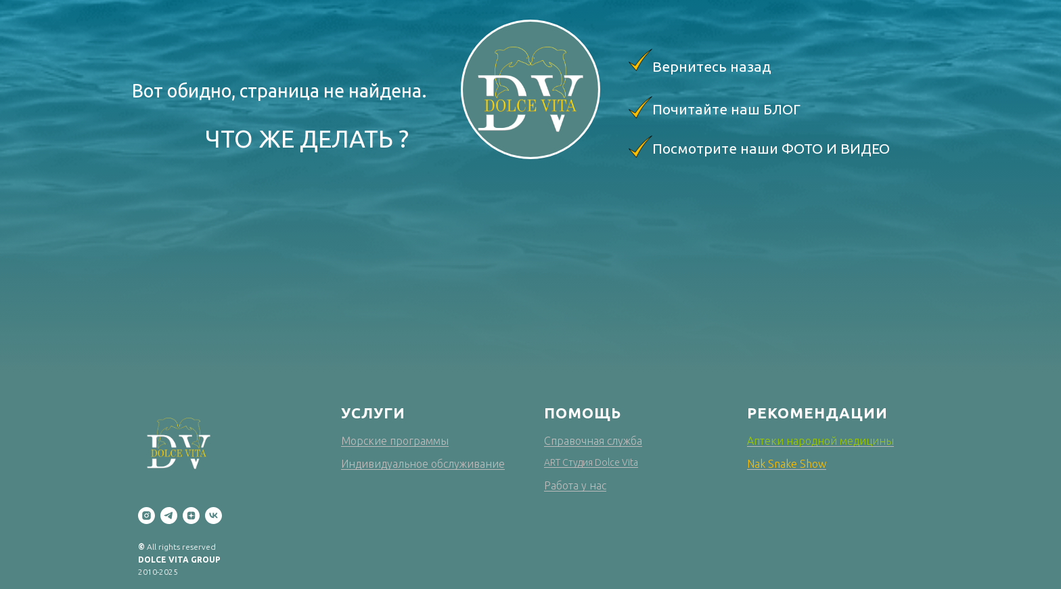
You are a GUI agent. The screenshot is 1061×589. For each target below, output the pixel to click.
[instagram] (146, 515)
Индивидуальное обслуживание (423, 464)
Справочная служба (593, 441)
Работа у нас (575, 485)
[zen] (191, 515)
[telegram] (168, 515)
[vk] (213, 515)
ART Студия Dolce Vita (591, 462)
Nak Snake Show (786, 464)
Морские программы (395, 441)
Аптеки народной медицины (820, 441)
